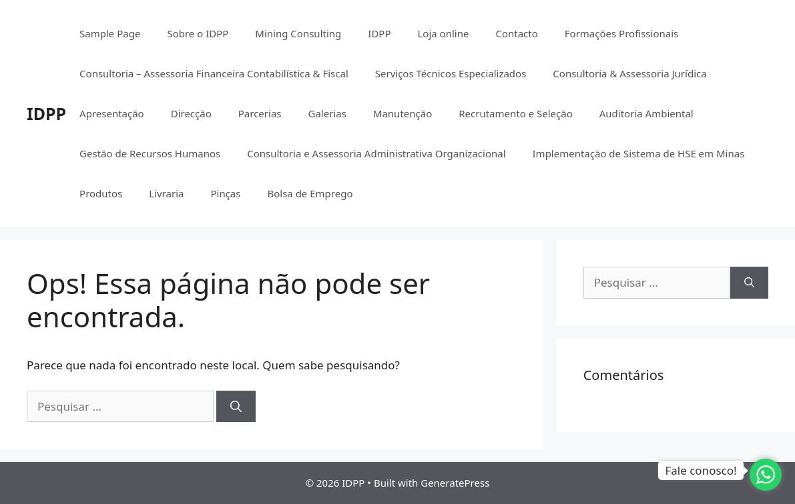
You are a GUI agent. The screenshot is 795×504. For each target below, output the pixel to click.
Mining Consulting (298, 33)
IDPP (46, 113)
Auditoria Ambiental (646, 113)
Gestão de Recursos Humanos (149, 153)
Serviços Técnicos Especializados (451, 73)
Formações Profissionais (621, 33)
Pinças (225, 193)
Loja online (443, 33)
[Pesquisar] (236, 407)
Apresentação (111, 113)
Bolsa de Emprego (309, 193)
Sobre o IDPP (197, 33)
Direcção (191, 113)
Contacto (516, 33)
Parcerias (260, 113)
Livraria (166, 193)
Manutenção (402, 113)
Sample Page (109, 33)
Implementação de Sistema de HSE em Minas (639, 153)
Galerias (327, 113)
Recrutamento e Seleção (516, 113)
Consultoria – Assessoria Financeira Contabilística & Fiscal (213, 73)
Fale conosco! (700, 470)
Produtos (100, 193)
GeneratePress (455, 482)
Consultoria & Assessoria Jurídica (629, 73)
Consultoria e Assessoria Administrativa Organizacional (376, 153)
